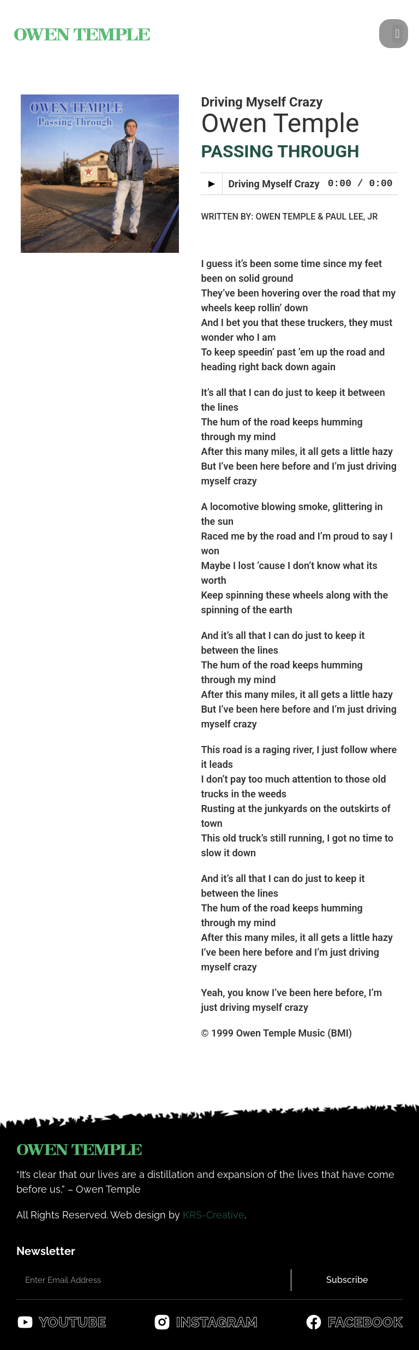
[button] (397, 34)
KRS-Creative (213, 1215)
